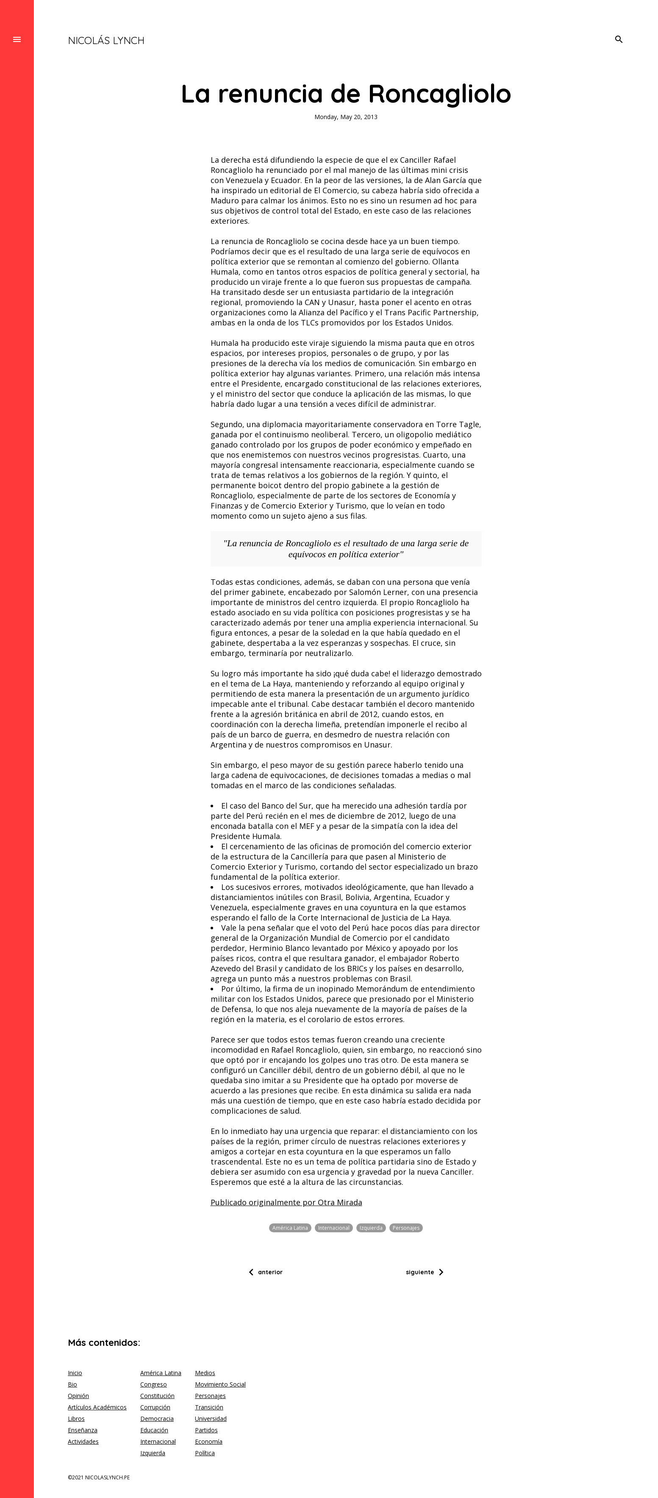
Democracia (157, 1419)
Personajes (406, 1227)
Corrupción (155, 1407)
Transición (209, 1407)
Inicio (75, 1373)
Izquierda (371, 1227)
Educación (154, 1430)
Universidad (211, 1419)
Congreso (153, 1384)
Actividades (83, 1441)
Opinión (78, 1396)
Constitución (157, 1396)
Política (205, 1453)
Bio (72, 1384)
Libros (76, 1419)
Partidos (206, 1430)
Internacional (334, 1227)
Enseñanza (82, 1430)
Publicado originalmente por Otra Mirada (286, 1202)
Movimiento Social (220, 1384)
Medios (205, 1373)
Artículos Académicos (97, 1407)
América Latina (290, 1227)
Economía (208, 1441)
